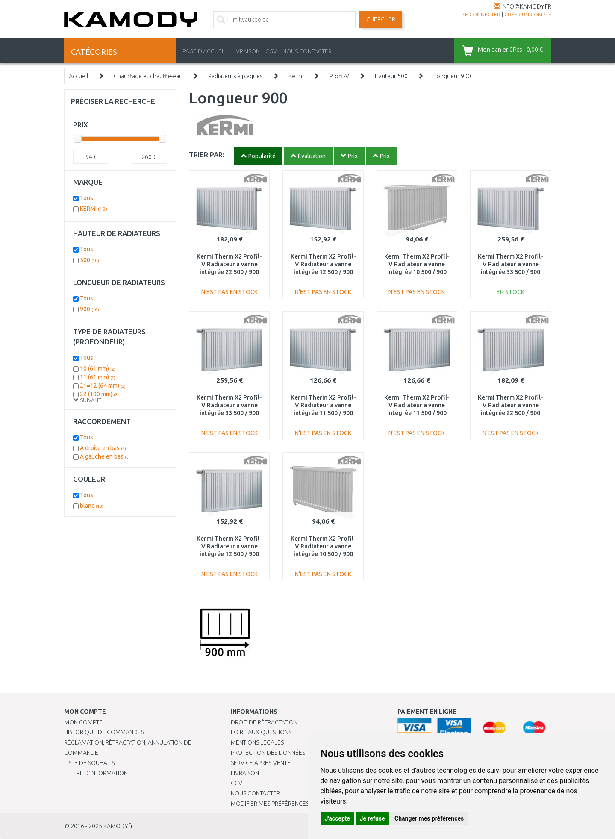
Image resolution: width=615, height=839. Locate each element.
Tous (86, 197)
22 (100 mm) (99, 394)
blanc (91, 505)
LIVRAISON (246, 51)
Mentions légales (257, 742)
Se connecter (481, 14)
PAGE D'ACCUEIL (204, 51)
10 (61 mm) (97, 368)
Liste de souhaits (89, 763)
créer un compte (527, 14)
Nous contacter (255, 793)
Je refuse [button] (372, 818)
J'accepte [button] (337, 818)
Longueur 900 (452, 76)
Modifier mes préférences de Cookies (287, 803)
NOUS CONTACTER (307, 51)
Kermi (295, 76)
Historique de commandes (104, 732)
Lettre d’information (96, 773)
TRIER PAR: (206, 154)
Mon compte (83, 722)
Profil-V (339, 76)
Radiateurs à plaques (235, 76)
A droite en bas (103, 448)
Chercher (380, 19)
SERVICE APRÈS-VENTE (261, 763)
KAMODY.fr (118, 826)
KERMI (93, 208)
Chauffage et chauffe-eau (148, 76)
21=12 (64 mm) (103, 385)
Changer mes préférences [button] (429, 818)
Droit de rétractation (264, 722)
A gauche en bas (105, 456)
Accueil (78, 76)
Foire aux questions (261, 732)
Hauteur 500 (391, 76)
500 (89, 259)
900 (89, 309)
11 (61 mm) (97, 377)
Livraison (245, 773)
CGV (271, 51)
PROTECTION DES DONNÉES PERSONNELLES (289, 752)
